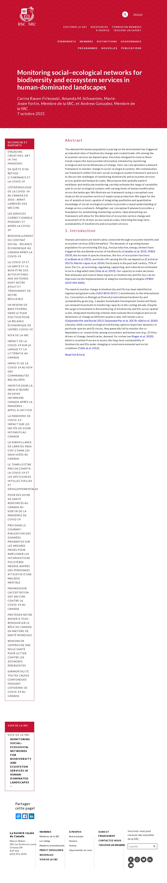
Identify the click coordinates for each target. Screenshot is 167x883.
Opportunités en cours (81, 850)
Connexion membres (127, 27)
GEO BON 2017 (107, 293)
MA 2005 (78, 282)
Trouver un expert (127, 30)
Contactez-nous (110, 840)
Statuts (72, 845)
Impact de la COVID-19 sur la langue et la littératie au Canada (19, 349)
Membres (86, 41)
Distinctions (107, 41)
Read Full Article (75, 354)
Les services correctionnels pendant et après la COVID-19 (20, 221)
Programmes (88, 48)
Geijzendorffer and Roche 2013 (84, 320)
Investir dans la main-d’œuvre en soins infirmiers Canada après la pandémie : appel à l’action (20, 398)
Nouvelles (109, 48)
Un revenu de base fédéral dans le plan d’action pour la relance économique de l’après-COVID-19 (20, 317)
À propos (103, 30)
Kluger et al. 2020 (141, 336)
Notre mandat (76, 836)
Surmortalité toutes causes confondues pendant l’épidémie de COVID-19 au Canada (18, 683)
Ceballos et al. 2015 (135, 251)
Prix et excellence (52, 850)
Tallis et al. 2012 (88, 348)
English (138, 14)
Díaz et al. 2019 (105, 270)
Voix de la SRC (18, 335)
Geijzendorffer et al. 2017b (121, 320)
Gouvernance (131, 41)
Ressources (99, 27)
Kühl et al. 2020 (147, 320)
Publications (131, 48)
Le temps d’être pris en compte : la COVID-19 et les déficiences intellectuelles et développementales (23, 476)
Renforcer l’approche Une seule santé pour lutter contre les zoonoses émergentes (19, 653)
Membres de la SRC (50, 836)
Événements (67, 41)
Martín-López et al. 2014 (89, 263)
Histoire (73, 841)
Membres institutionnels (52, 845)
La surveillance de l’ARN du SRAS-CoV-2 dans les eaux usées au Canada (20, 450)
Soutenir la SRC (75, 27)
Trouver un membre (112, 845)
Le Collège (45, 841)
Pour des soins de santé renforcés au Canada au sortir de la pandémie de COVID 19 (19, 507)
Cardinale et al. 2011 (78, 259)
